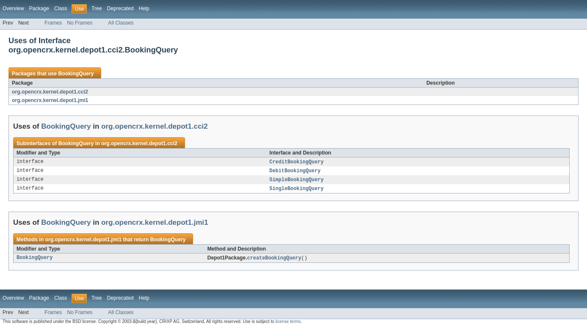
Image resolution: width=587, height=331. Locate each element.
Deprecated (120, 8)
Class (60, 8)
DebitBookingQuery (295, 171)
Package (39, 8)
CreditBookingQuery (296, 162)
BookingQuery (76, 74)
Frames (53, 23)
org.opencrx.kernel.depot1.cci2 (50, 92)
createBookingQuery (274, 260)
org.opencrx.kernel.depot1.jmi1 (50, 100)
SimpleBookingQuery (296, 180)
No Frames (79, 23)
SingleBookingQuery (296, 190)
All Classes (120, 23)
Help (143, 8)
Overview (13, 8)
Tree (96, 8)
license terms (288, 323)
